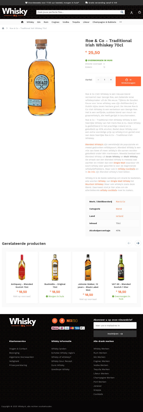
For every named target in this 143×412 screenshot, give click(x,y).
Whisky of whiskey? (61, 357)
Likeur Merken (101, 373)
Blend (119, 209)
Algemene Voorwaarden (21, 357)
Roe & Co (120, 201)
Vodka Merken (101, 365)
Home (3, 28)
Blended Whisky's (94, 144)
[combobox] (80, 12)
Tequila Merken (102, 369)
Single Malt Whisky (120, 181)
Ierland (119, 216)
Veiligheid (14, 361)
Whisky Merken (101, 348)
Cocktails (98, 394)
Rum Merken (100, 353)
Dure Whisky (57, 365)
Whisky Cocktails (126, 169)
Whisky (101, 181)
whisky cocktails (108, 190)
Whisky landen (58, 348)
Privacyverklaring (18, 365)
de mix (91, 172)
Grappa (97, 390)
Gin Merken (99, 357)
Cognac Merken (102, 361)
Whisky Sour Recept (61, 361)
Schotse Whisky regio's (63, 353)
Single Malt (119, 162)
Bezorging (14, 353)
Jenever (98, 386)
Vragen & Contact (18, 348)
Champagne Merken (104, 377)
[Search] (122, 12)
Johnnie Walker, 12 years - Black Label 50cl (88, 287)
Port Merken (100, 382)
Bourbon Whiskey (94, 184)
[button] (131, 13)
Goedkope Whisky (60, 369)
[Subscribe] (115, 333)
